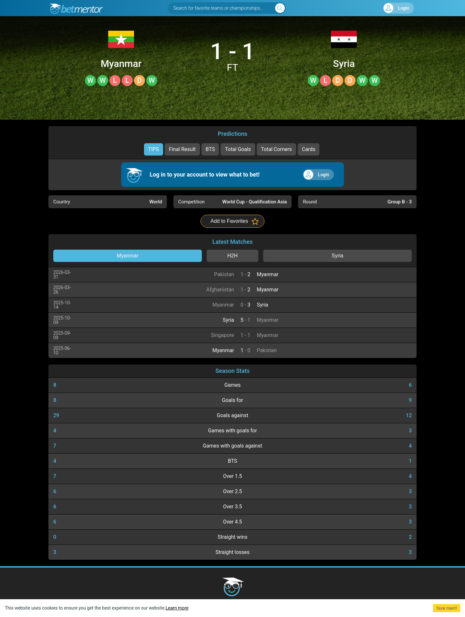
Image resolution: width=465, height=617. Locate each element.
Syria (344, 64)
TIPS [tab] (153, 149)
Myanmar (121, 64)
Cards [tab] (308, 149)
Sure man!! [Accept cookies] (446, 608)
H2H (232, 255)
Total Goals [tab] (238, 149)
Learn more (177, 608)
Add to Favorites (229, 221)
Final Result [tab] (182, 149)
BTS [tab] (210, 149)
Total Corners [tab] (276, 149)
